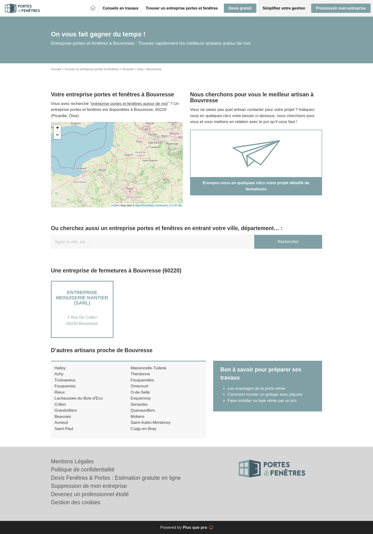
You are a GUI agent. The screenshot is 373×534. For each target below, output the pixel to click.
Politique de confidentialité (82, 469)
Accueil (56, 69)
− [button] (57, 135)
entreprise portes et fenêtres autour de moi (129, 103)
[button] (120, 8)
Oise (140, 69)
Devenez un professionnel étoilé (90, 494)
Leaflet (115, 205)
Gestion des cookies (75, 502)
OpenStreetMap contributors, (152, 205)
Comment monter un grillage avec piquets (264, 394)
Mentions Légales (72, 461)
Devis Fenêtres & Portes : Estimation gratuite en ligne (116, 478)
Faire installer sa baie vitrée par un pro (261, 400)
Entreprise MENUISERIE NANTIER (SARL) (82, 298)
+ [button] (57, 128)
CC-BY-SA (175, 205)
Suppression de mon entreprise (89, 486)
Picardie (127, 69)
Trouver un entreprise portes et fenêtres (91, 69)
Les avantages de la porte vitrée (256, 388)
